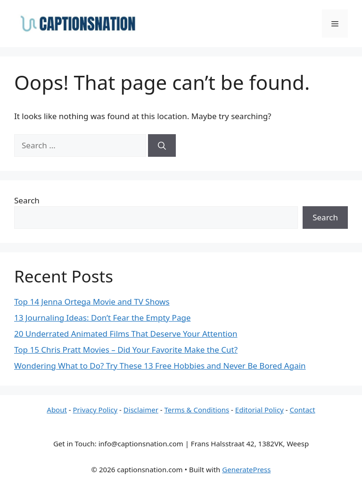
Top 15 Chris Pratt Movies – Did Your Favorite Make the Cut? (126, 349)
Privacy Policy (95, 409)
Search (27, 200)
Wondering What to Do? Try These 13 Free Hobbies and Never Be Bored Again (160, 365)
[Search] (162, 145)
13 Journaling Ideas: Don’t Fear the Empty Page (102, 317)
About (57, 409)
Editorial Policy (259, 409)
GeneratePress (246, 469)
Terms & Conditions (197, 409)
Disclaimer (140, 409)
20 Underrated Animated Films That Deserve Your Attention (126, 333)
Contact (302, 409)
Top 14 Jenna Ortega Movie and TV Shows (92, 301)
